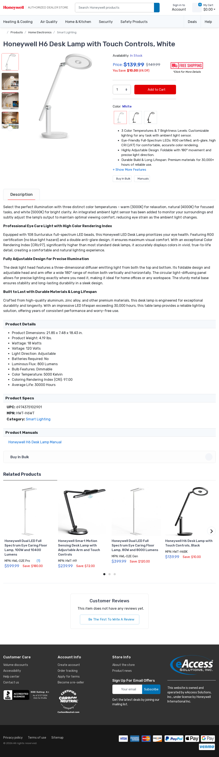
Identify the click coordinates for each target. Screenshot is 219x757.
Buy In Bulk (122, 178)
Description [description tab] (21, 194)
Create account (69, 665)
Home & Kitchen (78, 22)
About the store (123, 665)
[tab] (21, 194)
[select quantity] (122, 90)
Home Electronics (40, 32)
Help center (11, 676)
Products (17, 32)
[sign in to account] (176, 8)
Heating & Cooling (18, 22)
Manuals (142, 178)
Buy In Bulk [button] (110, 457)
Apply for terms (69, 676)
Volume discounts (15, 665)
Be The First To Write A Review (109, 619)
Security (106, 22)
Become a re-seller (71, 682)
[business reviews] (27, 695)
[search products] (157, 8)
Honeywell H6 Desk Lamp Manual (34, 442)
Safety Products (134, 22)
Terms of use (37, 737)
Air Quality (48, 22)
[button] (63, 96)
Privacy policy (13, 737)
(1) (36, 561)
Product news (122, 671)
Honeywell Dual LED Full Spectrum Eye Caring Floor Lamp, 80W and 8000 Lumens (135, 545)
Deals (192, 22)
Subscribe (151, 689)
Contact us (11, 682)
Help (208, 22)
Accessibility (12, 671)
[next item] (10, 128)
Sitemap (57, 737)
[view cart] (197, 7)
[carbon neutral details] (81, 701)
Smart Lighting (66, 32)
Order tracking (68, 671)
